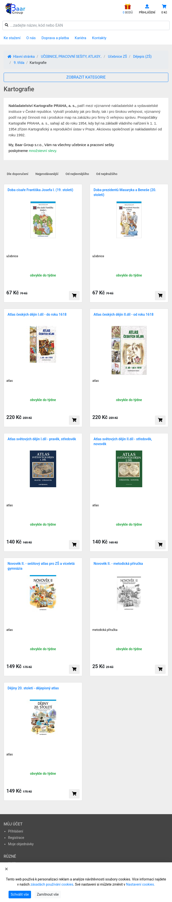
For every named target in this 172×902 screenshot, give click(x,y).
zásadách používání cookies (52, 884)
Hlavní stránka (21, 56)
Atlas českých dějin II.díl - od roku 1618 (123, 314)
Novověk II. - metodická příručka (118, 564)
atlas (9, 380)
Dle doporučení (17, 174)
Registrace (16, 838)
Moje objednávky (21, 844)
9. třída (19, 63)
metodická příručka (104, 630)
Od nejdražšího (107, 174)
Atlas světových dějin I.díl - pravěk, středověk (42, 439)
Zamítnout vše (48, 894)
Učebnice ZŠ (117, 56)
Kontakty (99, 38)
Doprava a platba (55, 38)
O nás (31, 38)
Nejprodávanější (46, 174)
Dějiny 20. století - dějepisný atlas (33, 688)
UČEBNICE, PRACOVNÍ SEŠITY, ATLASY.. (71, 56)
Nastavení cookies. (140, 884)
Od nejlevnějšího (77, 174)
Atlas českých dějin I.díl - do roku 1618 (37, 314)
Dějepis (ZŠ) (142, 56)
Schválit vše (20, 894)
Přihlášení (15, 831)
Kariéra (80, 38)
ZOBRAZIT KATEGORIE (86, 77)
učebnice (12, 256)
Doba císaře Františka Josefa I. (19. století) (40, 190)
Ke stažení (12, 38)
